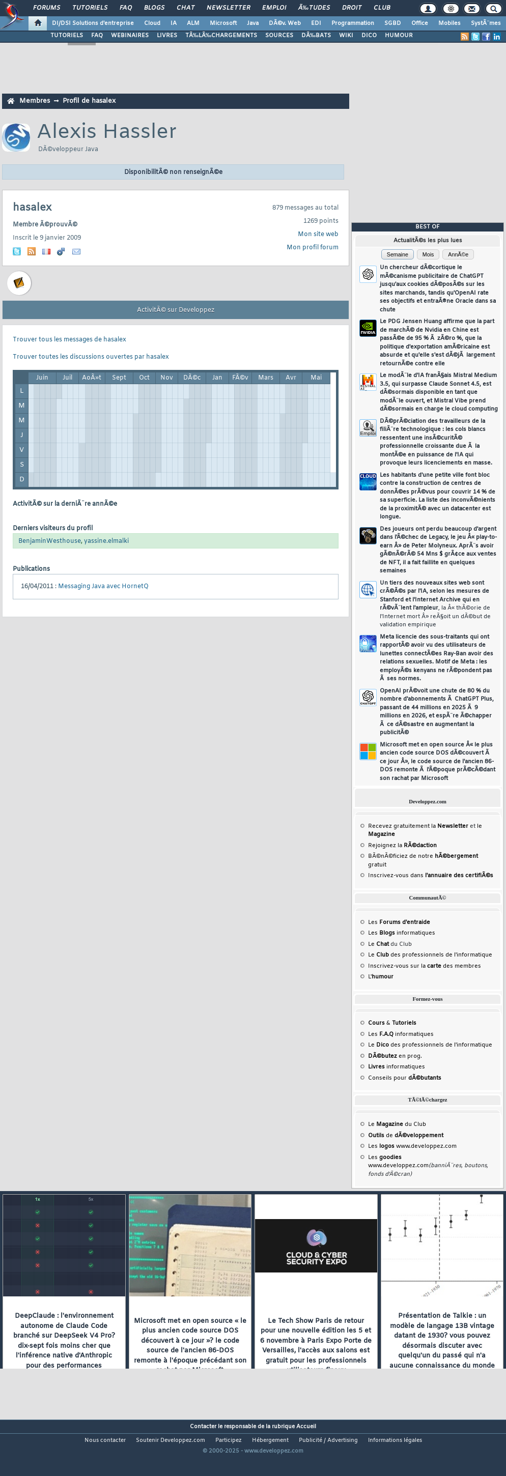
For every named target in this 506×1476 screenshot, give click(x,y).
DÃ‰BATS (316, 35)
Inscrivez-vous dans (430, 875)
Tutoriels (89, 8)
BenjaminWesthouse (49, 541)
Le (378, 944)
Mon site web (318, 234)
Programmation (352, 23)
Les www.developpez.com (412, 1146)
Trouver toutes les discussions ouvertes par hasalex (91, 357)
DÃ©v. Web (285, 23)
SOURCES (279, 35)
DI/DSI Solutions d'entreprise (93, 23)
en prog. (395, 1056)
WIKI (346, 35)
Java (253, 23)
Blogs (154, 8)
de (405, 1135)
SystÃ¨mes (486, 23)
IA (174, 23)
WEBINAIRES (130, 35)
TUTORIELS (66, 35)
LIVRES (167, 35)
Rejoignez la (402, 845)
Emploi (274, 8)
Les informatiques (401, 933)
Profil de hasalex (89, 101)
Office (419, 23)
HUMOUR (399, 35)
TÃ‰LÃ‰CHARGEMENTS (221, 35)
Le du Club (397, 1124)
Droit (351, 8)
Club (382, 8)
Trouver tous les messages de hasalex (69, 340)
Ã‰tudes (314, 8)
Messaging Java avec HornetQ (103, 587)
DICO (369, 35)
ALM (193, 23)
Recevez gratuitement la (418, 826)
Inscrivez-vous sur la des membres (424, 966)
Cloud (152, 23)
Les (399, 922)
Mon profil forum (313, 248)
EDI (316, 23)
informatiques (396, 1066)
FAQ (126, 8)
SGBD (392, 23)
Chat (185, 8)
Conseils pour (404, 1078)
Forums (46, 8)
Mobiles (449, 23)
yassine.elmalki (106, 541)
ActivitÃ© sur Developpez (175, 310)
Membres (34, 101)
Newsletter (228, 8)
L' (380, 976)
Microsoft (223, 23)
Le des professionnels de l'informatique (430, 955)
